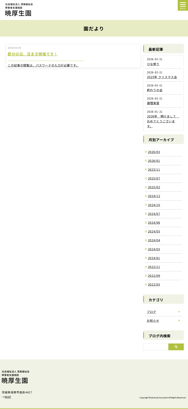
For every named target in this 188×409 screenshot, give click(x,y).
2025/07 (154, 178)
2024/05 (154, 231)
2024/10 (154, 205)
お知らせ (153, 320)
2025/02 (154, 187)
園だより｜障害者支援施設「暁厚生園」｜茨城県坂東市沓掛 (19, 9)
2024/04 (154, 240)
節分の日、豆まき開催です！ (33, 54)
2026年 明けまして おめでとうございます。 (163, 121)
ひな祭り (153, 64)
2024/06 (154, 222)
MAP (8, 397)
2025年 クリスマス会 (162, 77)
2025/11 (154, 169)
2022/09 (154, 275)
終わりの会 (155, 90)
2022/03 (154, 284)
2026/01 (154, 160)
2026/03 (154, 152)
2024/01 (154, 258)
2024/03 (154, 249)
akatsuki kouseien (159, 397)
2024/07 (154, 213)
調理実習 (153, 103)
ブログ (151, 312)
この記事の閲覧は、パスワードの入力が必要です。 (43, 65)
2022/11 (154, 267)
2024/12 (154, 196)
